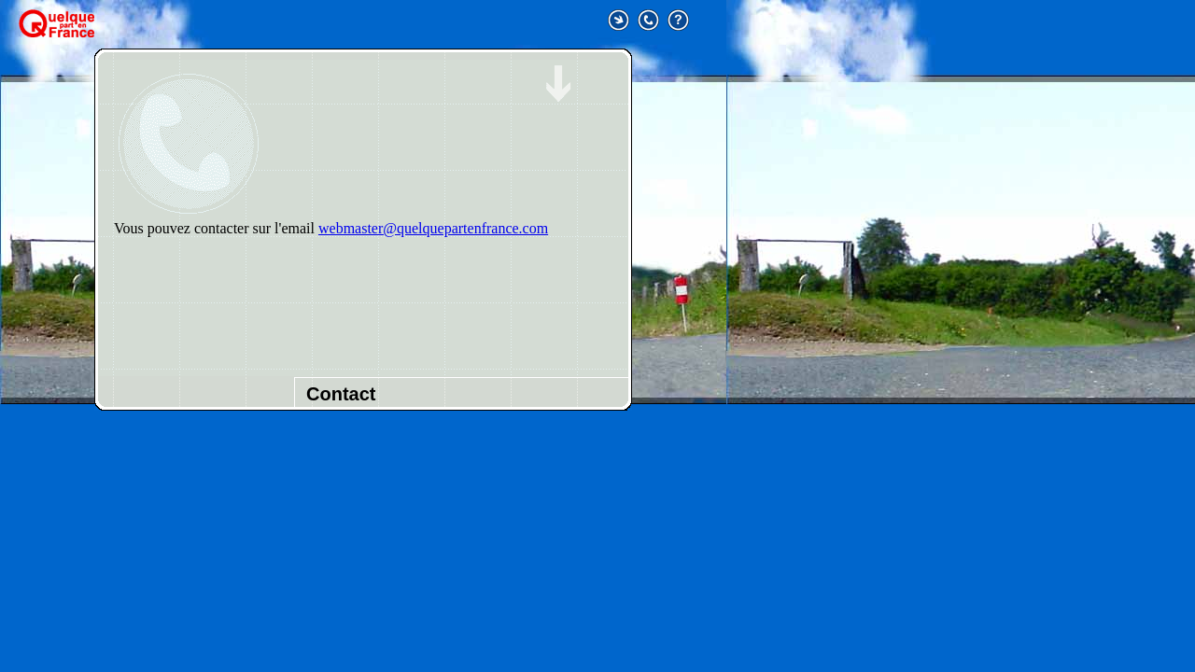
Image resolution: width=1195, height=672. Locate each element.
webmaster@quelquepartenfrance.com (433, 228)
